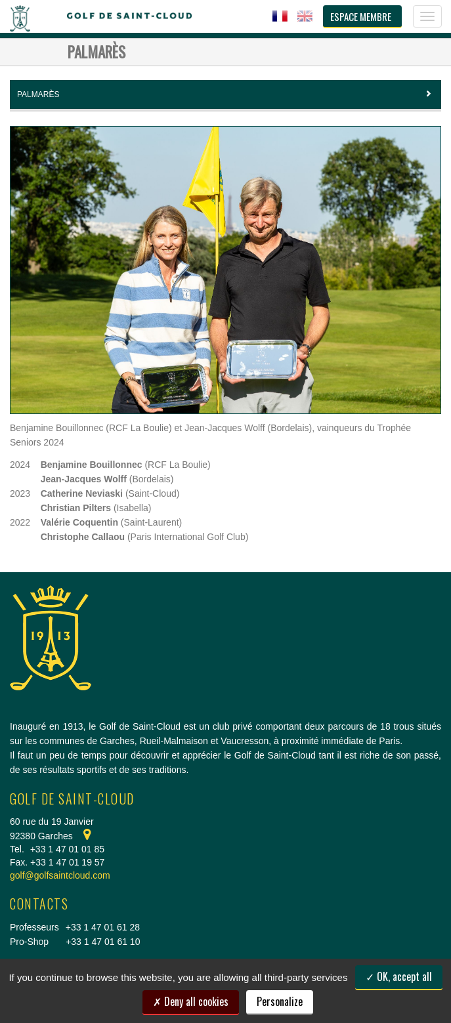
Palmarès (225, 94)
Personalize (280, 1001)
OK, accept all (399, 976)
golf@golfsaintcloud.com (60, 875)
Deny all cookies (190, 1001)
